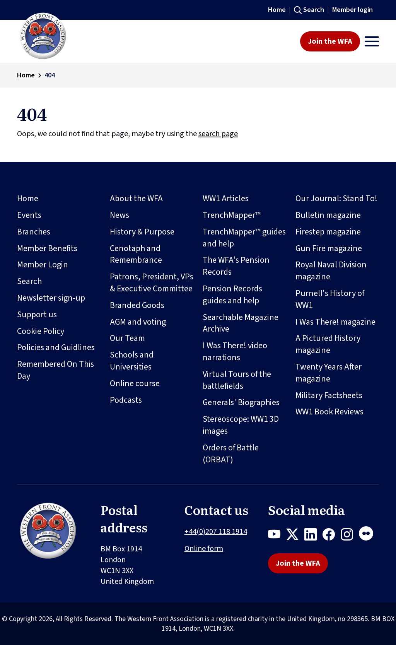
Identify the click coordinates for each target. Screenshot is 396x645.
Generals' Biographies (241, 402)
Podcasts (126, 400)
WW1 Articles (226, 198)
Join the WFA (330, 41)
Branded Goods (137, 305)
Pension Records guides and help (232, 294)
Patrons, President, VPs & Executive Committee (151, 282)
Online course (135, 383)
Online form (203, 548)
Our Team (127, 338)
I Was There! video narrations (235, 351)
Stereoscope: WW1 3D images (241, 425)
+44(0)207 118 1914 (215, 531)
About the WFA (136, 198)
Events (29, 215)
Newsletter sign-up (51, 298)
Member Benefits (47, 248)
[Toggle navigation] (372, 41)
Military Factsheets (328, 395)
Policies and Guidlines (56, 347)
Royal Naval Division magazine (331, 270)
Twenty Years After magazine (328, 373)
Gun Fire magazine (328, 248)
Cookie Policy (40, 331)
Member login (352, 10)
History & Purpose (142, 232)
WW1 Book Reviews (329, 411)
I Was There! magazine (335, 322)
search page (218, 133)
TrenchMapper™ (232, 215)
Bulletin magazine (328, 215)
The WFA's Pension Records (236, 266)
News (119, 215)
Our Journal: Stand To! (336, 198)
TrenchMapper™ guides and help (244, 238)
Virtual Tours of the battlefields (237, 380)
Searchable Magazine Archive (240, 323)
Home (277, 10)
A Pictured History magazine (327, 344)
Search (313, 10)
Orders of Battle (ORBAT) (231, 453)
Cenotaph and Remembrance (136, 254)
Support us (37, 314)
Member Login (42, 264)
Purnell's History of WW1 (329, 299)
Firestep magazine (328, 232)
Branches (33, 232)
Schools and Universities (132, 361)
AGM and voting (138, 322)
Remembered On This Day (55, 370)
